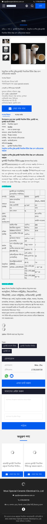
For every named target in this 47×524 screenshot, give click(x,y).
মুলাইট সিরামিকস (18, 29)
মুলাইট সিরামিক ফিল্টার (27, 346)
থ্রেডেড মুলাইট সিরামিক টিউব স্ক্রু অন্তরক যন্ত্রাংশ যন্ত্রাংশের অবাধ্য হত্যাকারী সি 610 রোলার (34, 465)
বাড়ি (3, 29)
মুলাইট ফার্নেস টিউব (9, 346)
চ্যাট (40, 6)
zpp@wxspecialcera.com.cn (13, 1)
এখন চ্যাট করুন (23, 383)
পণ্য (9, 29)
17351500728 (39, 1)
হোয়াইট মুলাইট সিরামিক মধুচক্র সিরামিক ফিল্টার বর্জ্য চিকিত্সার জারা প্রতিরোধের (12, 465)
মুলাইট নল (6, 351)
